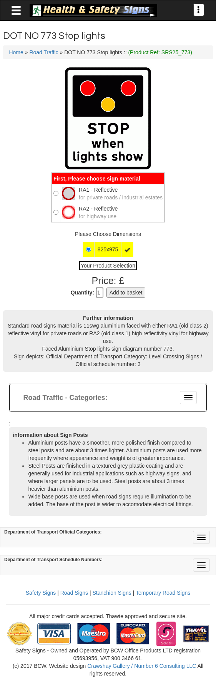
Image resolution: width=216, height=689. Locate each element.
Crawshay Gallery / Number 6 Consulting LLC (141, 666)
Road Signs (74, 593)
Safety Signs (41, 593)
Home (16, 52)
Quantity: (82, 292)
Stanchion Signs (112, 593)
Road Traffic (43, 52)
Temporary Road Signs (163, 593)
